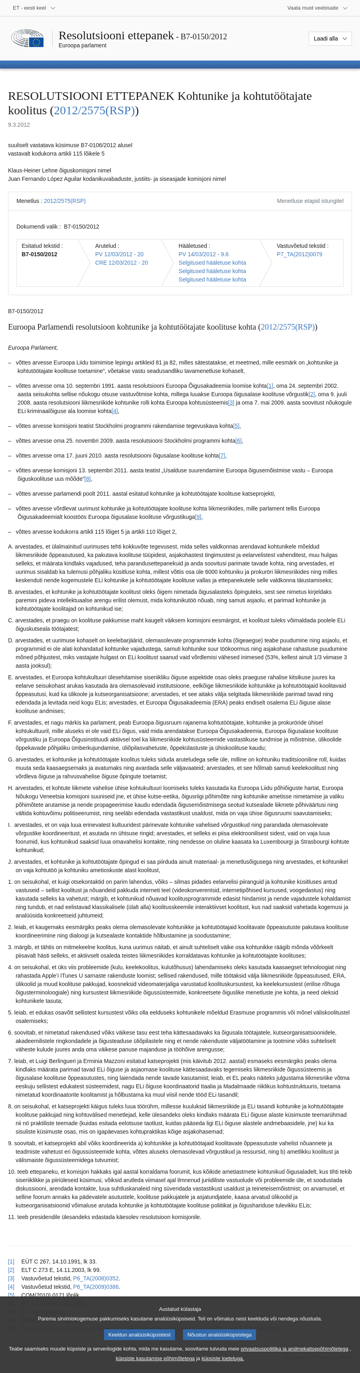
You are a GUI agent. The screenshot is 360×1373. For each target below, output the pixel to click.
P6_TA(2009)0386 (95, 1287)
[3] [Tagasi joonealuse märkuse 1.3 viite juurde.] (11, 1278)
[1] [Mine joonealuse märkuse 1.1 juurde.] (270, 386)
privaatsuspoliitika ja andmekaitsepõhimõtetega (294, 1358)
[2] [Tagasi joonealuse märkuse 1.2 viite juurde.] (11, 1270)
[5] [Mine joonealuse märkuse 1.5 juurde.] (236, 426)
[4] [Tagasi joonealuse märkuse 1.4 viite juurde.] (11, 1287)
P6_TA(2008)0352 (95, 1278)
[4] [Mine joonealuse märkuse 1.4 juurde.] (115, 411)
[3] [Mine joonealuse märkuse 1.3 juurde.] (231, 402)
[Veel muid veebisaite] (317, 8)
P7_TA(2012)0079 (299, 254)
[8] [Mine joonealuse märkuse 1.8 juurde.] (87, 479)
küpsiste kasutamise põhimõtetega (155, 1367)
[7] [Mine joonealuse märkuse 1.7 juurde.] (222, 455)
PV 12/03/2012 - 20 (119, 254)
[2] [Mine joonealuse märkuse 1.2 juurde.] (312, 394)
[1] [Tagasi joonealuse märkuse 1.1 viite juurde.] (11, 1261)
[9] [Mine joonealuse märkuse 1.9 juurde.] (198, 517)
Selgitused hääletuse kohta (212, 262)
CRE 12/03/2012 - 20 (121, 262)
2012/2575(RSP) (94, 110)
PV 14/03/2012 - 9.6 (204, 254)
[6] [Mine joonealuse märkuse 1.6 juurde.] (239, 440)
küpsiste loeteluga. (222, 1367)
